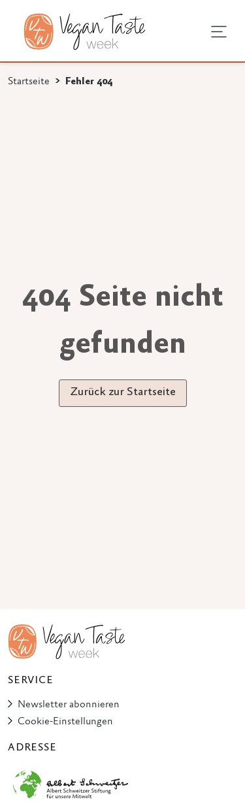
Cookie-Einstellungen (65, 721)
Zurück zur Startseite (123, 392)
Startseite (29, 81)
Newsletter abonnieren (69, 704)
